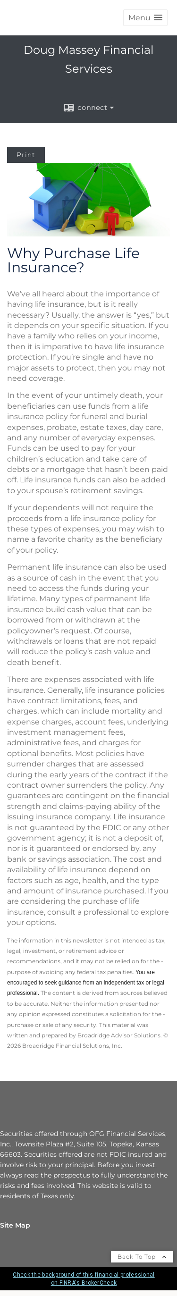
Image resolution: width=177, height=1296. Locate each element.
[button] (145, 17)
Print (26, 155)
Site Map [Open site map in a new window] (15, 1225)
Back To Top (142, 1256)
